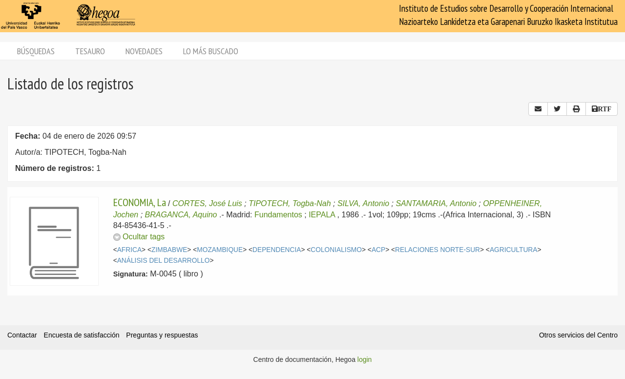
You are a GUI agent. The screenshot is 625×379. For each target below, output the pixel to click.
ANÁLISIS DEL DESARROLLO (163, 260)
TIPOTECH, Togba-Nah (290, 203)
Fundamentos (278, 215)
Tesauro (90, 51)
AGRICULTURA (514, 249)
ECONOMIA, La (139, 202)
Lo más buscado (210, 51)
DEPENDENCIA (276, 249)
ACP (378, 249)
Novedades (144, 51)
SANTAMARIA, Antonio (436, 203)
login (364, 359)
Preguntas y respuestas (162, 335)
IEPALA (322, 215)
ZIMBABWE (169, 249)
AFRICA (129, 249)
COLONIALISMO (336, 249)
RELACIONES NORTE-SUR (437, 249)
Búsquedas (36, 51)
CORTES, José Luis (207, 203)
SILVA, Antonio (363, 203)
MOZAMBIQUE (220, 249)
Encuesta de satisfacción (82, 335)
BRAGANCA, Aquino (181, 215)
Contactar (22, 335)
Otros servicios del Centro (578, 335)
